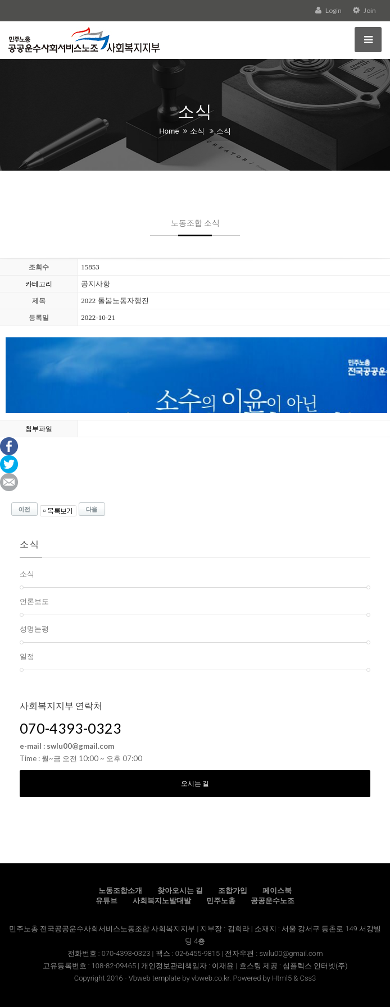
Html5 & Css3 (294, 978)
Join (364, 10)
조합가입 (232, 890)
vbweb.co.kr (210, 978)
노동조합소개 (120, 890)
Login (328, 10)
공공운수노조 (272, 900)
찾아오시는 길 (180, 890)
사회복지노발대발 (162, 900)
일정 (27, 656)
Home (169, 131)
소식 (197, 131)
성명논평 (34, 628)
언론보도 (34, 601)
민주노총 (220, 900)
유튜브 (106, 900)
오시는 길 (195, 783)
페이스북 (277, 890)
